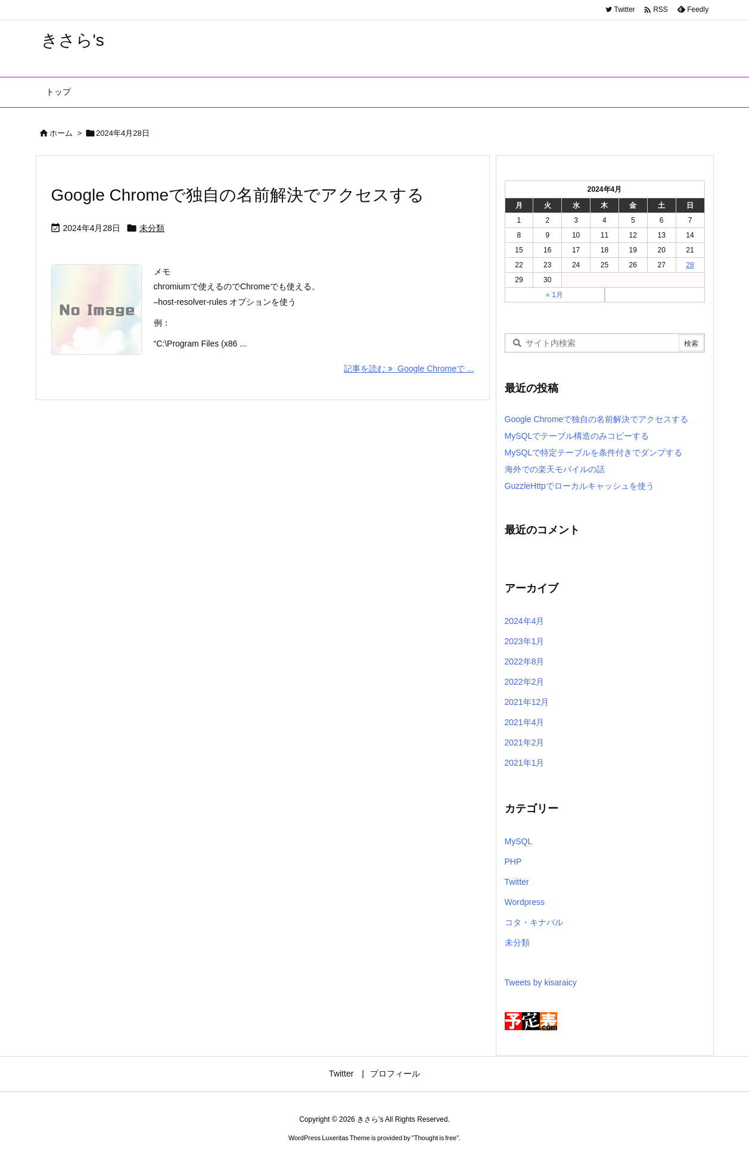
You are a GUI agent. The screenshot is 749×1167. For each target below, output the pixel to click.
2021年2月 (525, 742)
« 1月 (554, 295)
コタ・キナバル (534, 922)
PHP (513, 861)
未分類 (151, 228)
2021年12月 (527, 702)
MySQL (519, 841)
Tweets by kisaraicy (541, 982)
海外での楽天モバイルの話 (555, 469)
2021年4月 (525, 722)
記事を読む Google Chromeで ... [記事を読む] (409, 368)
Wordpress (525, 902)
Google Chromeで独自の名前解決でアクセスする (238, 195)
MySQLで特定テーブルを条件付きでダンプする (594, 452)
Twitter (517, 882)
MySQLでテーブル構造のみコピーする (577, 436)
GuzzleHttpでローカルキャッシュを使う (579, 486)
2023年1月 (525, 641)
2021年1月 (525, 762)
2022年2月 (525, 682)
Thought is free (435, 1137)
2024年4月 (525, 621)
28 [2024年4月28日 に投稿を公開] (690, 265)
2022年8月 (525, 661)
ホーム (61, 133)
